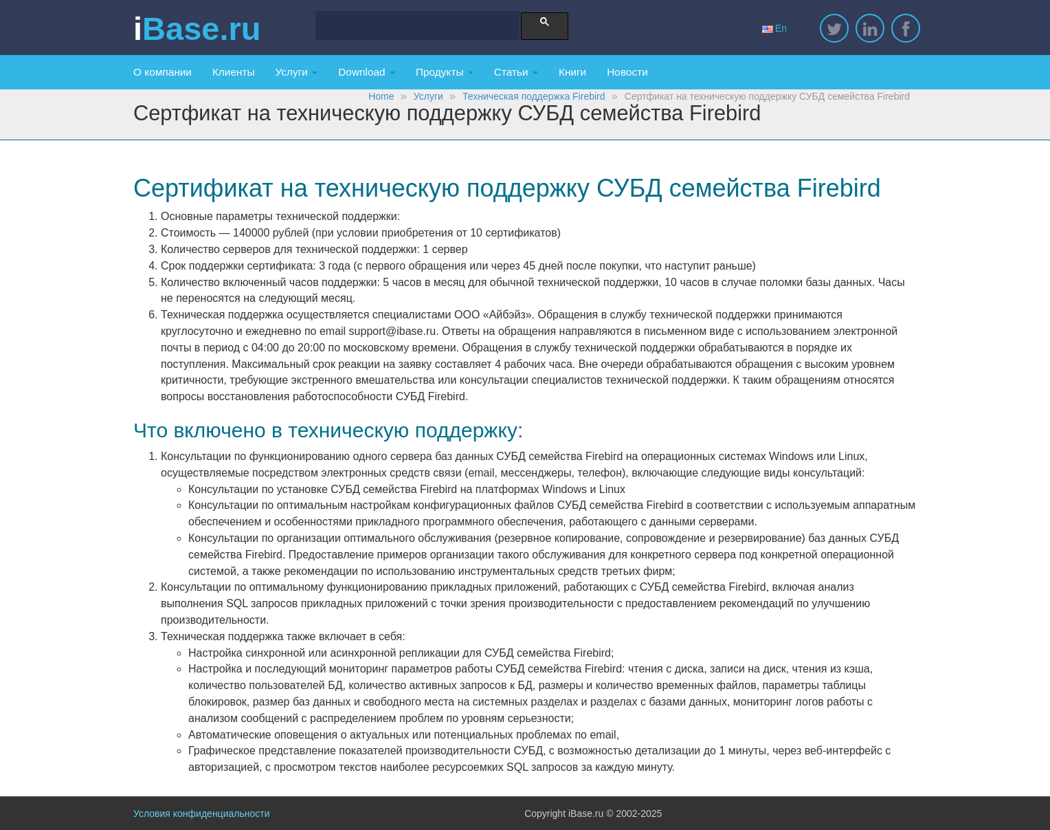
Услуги (297, 72)
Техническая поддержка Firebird (533, 96)
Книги (572, 72)
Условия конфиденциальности (201, 813)
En (774, 28)
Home (381, 96)
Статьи (516, 72)
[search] (412, 27)
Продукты (444, 72)
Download (366, 72)
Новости (627, 72)
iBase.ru (196, 29)
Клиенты (233, 72)
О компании (162, 72)
